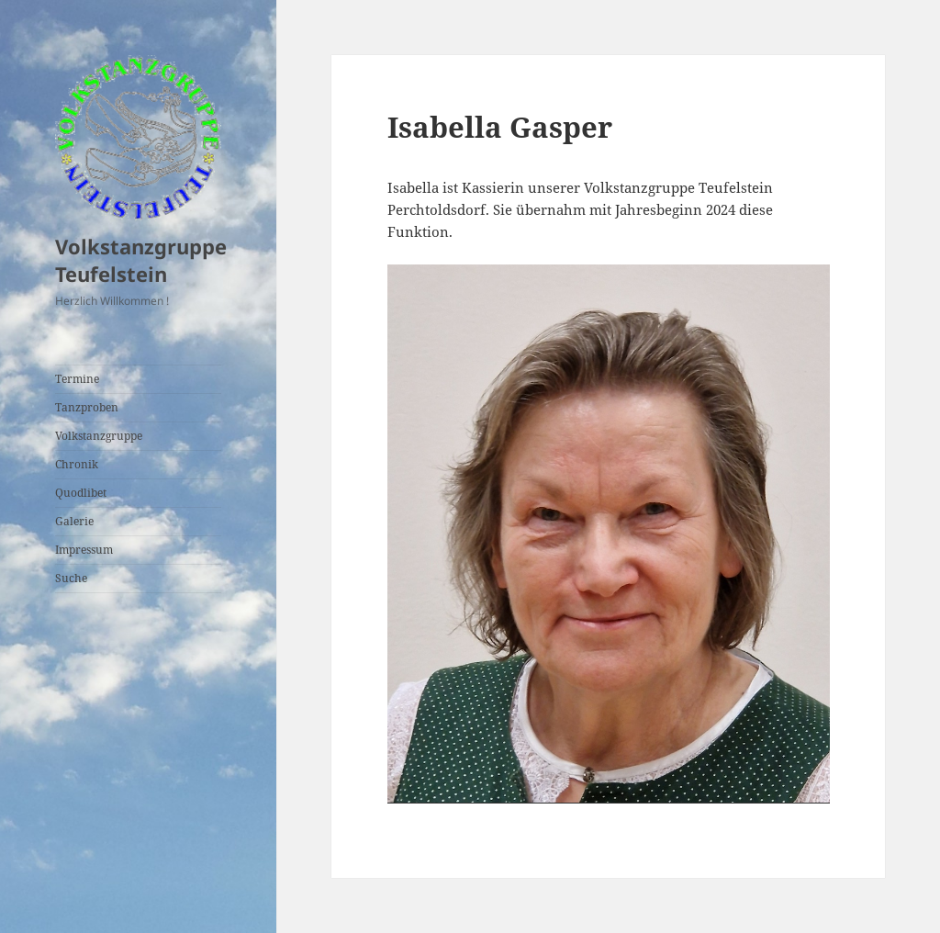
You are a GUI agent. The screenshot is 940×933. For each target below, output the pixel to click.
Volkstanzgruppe (98, 436)
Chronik (76, 464)
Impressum (84, 549)
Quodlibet (80, 492)
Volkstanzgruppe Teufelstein (141, 259)
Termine (77, 379)
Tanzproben (86, 407)
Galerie (74, 521)
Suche (71, 578)
